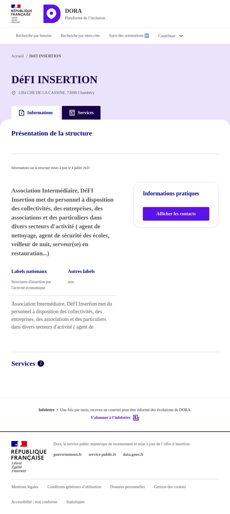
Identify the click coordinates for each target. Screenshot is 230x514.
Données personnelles (127, 487)
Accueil (17, 56)
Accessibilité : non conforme (34, 502)
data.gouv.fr (133, 454)
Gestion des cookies (170, 487)
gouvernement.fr (67, 454)
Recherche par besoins (34, 36)
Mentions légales (24, 487)
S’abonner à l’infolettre (115, 417)
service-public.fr (102, 454)
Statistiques (75, 502)
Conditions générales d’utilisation (74, 487)
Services (81, 112)
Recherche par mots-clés (80, 36)
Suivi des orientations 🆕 (129, 36)
